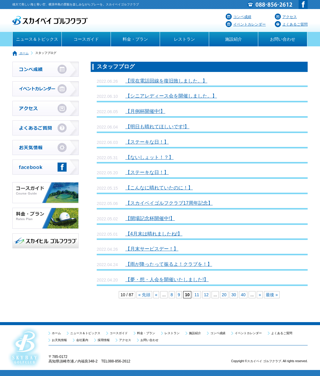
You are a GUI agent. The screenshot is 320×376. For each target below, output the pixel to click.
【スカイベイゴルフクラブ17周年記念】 (169, 203)
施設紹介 (233, 39)
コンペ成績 (238, 17)
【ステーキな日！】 (147, 141)
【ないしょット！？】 (149, 157)
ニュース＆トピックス (37, 39)
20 (224, 294)
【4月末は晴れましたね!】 (153, 233)
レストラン (184, 39)
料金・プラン (135, 39)
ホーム (20, 53)
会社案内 (82, 340)
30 (233, 294)
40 (243, 294)
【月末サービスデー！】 (151, 248)
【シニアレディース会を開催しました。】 (171, 95)
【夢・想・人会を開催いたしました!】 (167, 279)
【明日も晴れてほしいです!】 (157, 126)
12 (206, 294)
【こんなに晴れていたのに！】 (159, 187)
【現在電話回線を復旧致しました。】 (166, 80)
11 (196, 294)
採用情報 (104, 340)
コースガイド (86, 39)
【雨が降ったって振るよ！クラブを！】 (168, 264)
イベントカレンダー (246, 24)
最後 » (272, 294)
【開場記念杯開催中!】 (150, 218)
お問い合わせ (282, 39)
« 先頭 (144, 294)
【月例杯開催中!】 (145, 111)
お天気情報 (59, 340)
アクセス (286, 17)
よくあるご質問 (291, 24)
